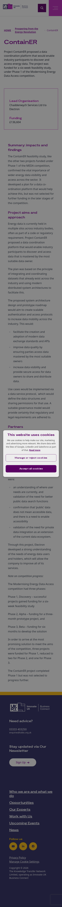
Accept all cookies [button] (31, 468)
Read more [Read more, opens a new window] (34, 450)
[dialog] (31, 453)
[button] (31, 458)
